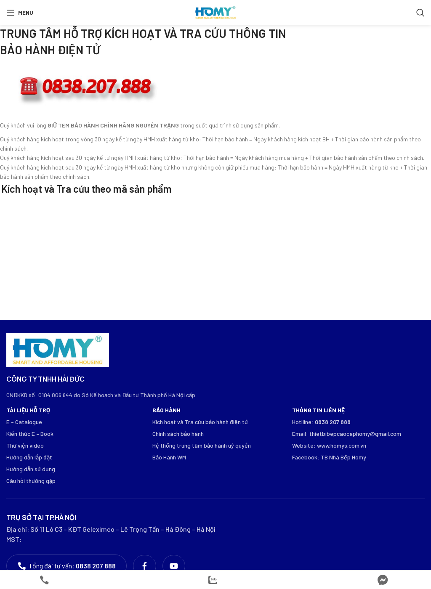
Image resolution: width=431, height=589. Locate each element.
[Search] (420, 12)
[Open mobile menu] (19, 12)
